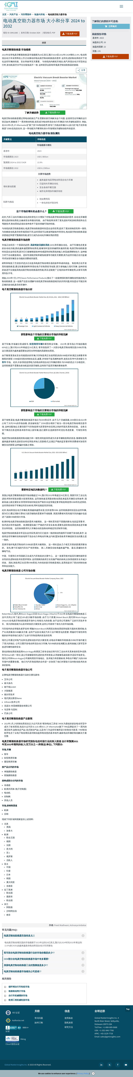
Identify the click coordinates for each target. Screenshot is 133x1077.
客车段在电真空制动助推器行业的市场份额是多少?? (45, 952)
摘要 (44, 42)
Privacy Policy (83, 1073)
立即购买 (111, 26)
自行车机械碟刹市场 (18, 995)
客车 (4, 362)
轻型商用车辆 (35, 344)
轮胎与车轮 (39, 14)
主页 (4, 14)
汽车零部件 (26, 14)
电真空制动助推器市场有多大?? (45, 935)
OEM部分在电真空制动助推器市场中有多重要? (45, 958)
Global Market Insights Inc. (16, 1064)
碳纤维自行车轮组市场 (19, 986)
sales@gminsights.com (110, 1036)
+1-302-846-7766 (106, 1030)
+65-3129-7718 (106, 1033)
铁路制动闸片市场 (17, 991)
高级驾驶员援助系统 (39, 245)
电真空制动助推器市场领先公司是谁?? (45, 971)
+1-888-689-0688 (109, 1027)
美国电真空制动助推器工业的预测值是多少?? (45, 965)
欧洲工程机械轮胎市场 (19, 1000)
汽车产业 (13, 14)
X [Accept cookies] (93, 1073)
